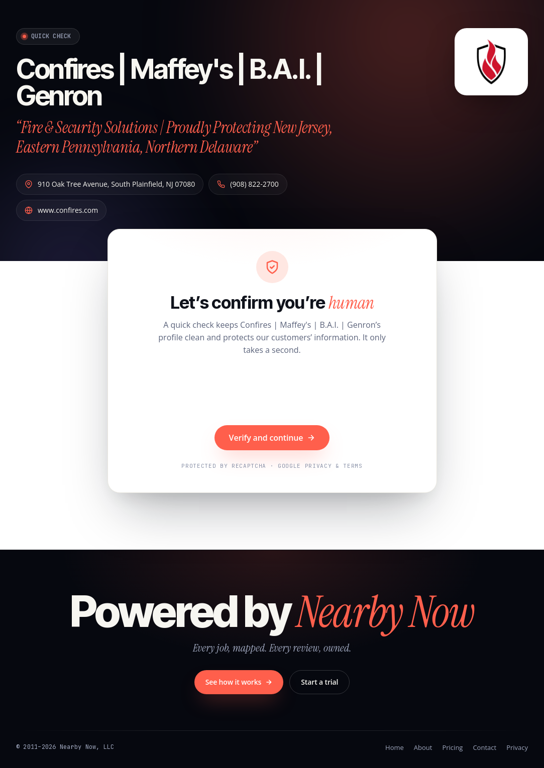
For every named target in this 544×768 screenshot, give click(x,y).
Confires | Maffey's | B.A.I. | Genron (169, 82)
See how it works (239, 682)
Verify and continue (272, 437)
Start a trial (319, 682)
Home (394, 747)
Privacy (517, 747)
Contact (484, 747)
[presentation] (272, 391)
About (423, 747)
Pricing (452, 747)
